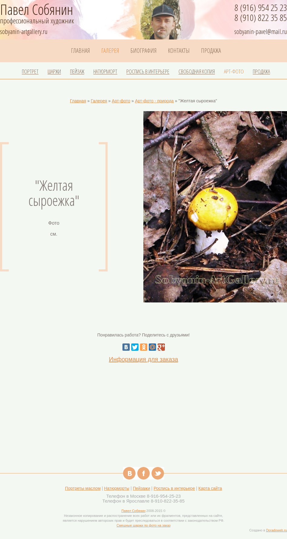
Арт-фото (234, 71)
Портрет (30, 71)
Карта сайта (210, 488)
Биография (143, 51)
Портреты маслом (82, 488)
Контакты (179, 51)
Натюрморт (105, 71)
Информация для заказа (143, 359)
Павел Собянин (133, 511)
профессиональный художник (39, 19)
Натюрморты (116, 488)
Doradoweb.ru (276, 530)
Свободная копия (197, 71)
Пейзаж (77, 71)
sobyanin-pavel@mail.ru (260, 31)
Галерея (110, 51)
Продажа (211, 51)
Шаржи (54, 71)
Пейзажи (141, 488)
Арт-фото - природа (154, 100)
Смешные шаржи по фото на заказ (144, 525)
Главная (80, 51)
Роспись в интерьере (147, 71)
